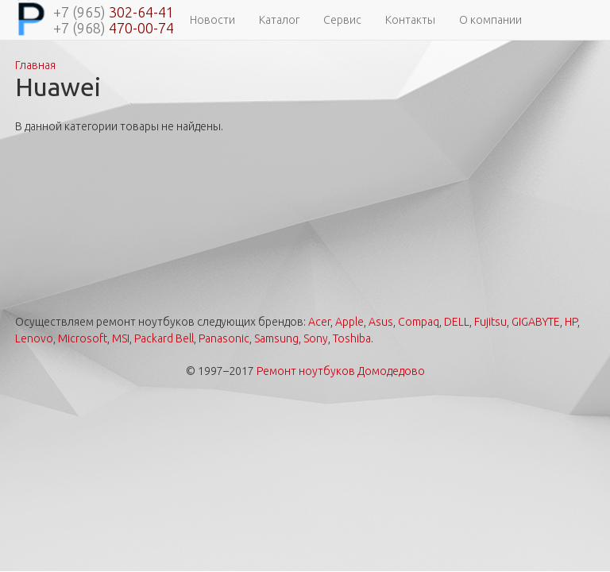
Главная (35, 65)
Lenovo (34, 338)
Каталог (279, 20)
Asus (381, 321)
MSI (120, 338)
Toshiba (352, 338)
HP (571, 321)
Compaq (418, 321)
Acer (319, 321)
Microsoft (82, 338)
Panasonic (224, 338)
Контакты (410, 20)
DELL (456, 321)
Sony (315, 338)
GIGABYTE (536, 321)
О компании (490, 20)
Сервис (342, 20)
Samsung (276, 338)
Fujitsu (490, 321)
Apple (349, 321)
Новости (212, 20)
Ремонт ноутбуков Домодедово (341, 371)
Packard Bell (164, 338)
